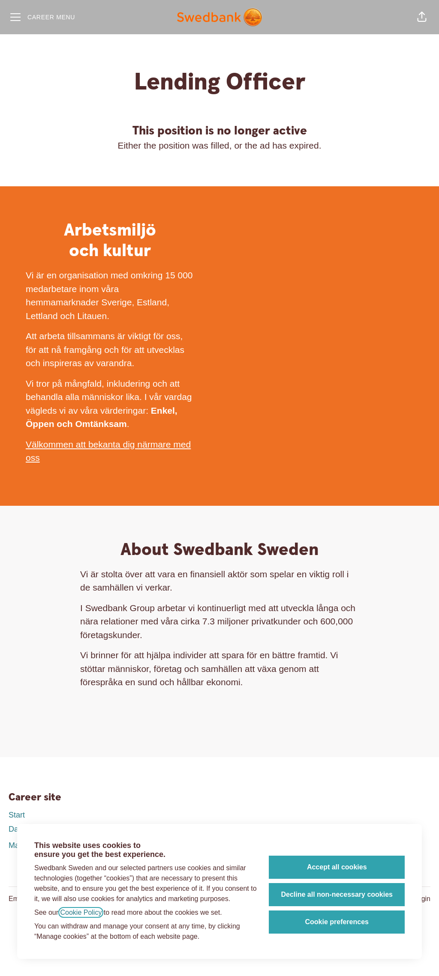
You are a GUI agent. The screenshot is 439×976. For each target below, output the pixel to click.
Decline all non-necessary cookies (337, 894)
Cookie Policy (81, 912)
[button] (422, 17)
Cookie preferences (337, 921)
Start (17, 815)
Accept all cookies (337, 867)
